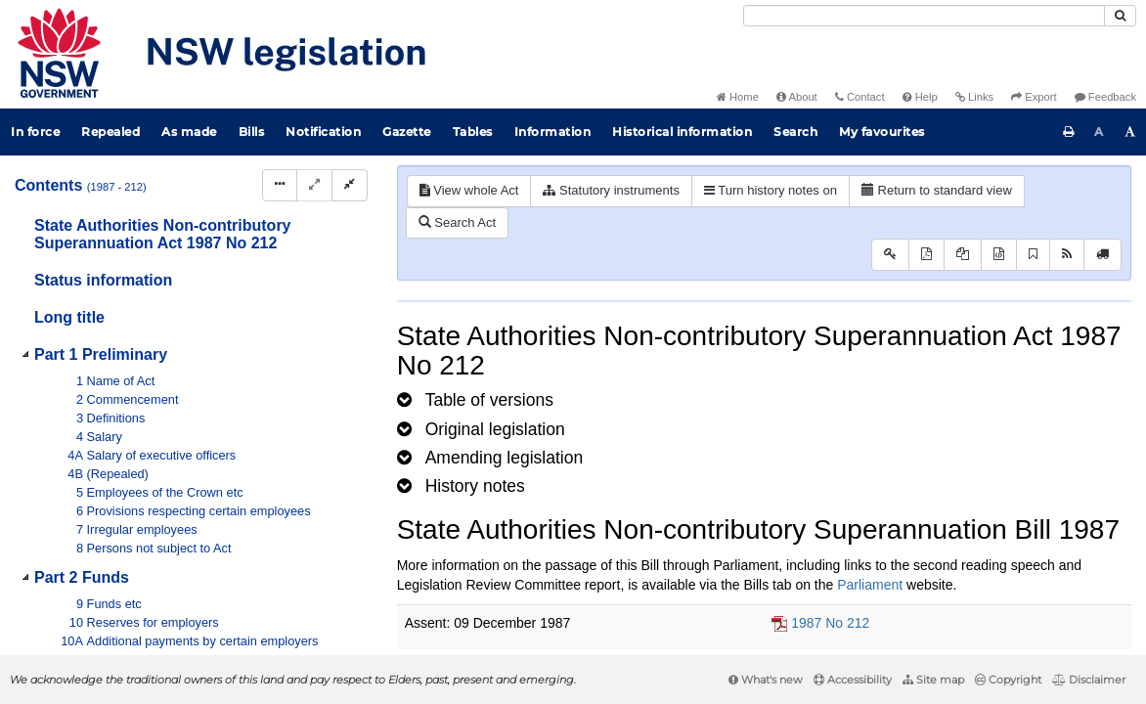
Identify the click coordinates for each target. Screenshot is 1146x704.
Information (553, 131)
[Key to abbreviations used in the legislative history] (890, 255)
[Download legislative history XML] (999, 255)
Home (738, 97)
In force (35, 131)
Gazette (406, 131)
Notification (323, 131)
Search (795, 131)
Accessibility (853, 679)
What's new (765, 679)
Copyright (1008, 679)
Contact (860, 97)
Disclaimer (1088, 679)
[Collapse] (349, 185)
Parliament (870, 585)
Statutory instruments (611, 190)
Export (1033, 97)
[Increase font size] (1130, 132)
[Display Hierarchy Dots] (279, 185)
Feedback (1105, 97)
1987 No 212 (830, 623)
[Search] (924, 15)
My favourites (882, 131)
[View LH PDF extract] (963, 255)
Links (974, 97)
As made (189, 131)
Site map (933, 679)
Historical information (682, 131)
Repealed (110, 131)
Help (920, 97)
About (796, 97)
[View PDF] (926, 255)
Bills (252, 131)
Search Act (457, 222)
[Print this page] (1068, 132)
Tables (473, 131)
